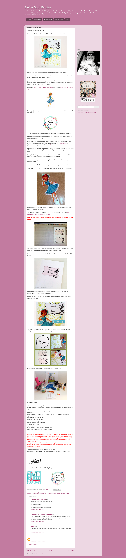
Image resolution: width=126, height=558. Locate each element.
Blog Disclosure (59, 19)
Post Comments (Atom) (39, 553)
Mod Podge (34, 493)
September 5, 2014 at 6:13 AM (38, 541)
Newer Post (31, 550)
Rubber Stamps (51, 493)
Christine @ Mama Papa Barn (38, 499)
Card (43, 492)
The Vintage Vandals (61, 143)
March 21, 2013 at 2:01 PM (37, 532)
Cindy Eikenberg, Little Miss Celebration (41, 514)
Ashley (32, 526)
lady (67, 492)
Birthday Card (38, 492)
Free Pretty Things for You (51, 492)
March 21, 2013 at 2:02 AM (37, 521)
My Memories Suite (42, 493)
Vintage (68, 493)
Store (67, 19)
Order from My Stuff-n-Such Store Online (87, 113)
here (51, 145)
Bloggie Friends (48, 19)
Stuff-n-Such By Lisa (37, 7)
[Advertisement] (87, 36)
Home (29, 19)
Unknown (33, 537)
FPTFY (44, 160)
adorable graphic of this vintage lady (43, 87)
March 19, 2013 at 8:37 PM (37, 509)
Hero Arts (63, 492)
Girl (59, 492)
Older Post (70, 550)
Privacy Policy (37, 19)
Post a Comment (33, 544)
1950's (32, 492)
